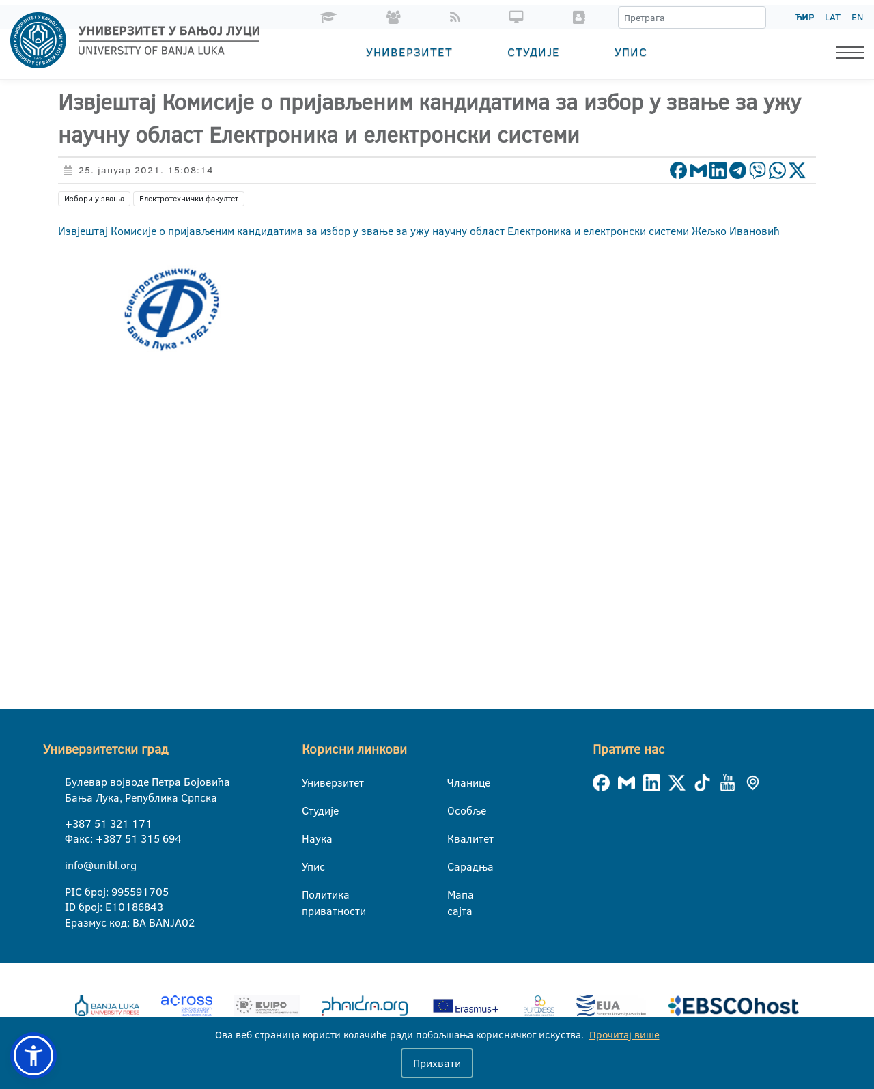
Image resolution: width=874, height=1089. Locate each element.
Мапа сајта (455, 895)
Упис (631, 51)
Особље (455, 810)
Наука (310, 838)
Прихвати (437, 1063)
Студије (533, 51)
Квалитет (455, 838)
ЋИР (804, 17)
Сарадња (455, 866)
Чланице (455, 782)
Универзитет (409, 51)
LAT (833, 17)
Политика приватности (310, 895)
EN (857, 17)
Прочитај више (624, 1035)
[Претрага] (755, 18)
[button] (33, 1055)
